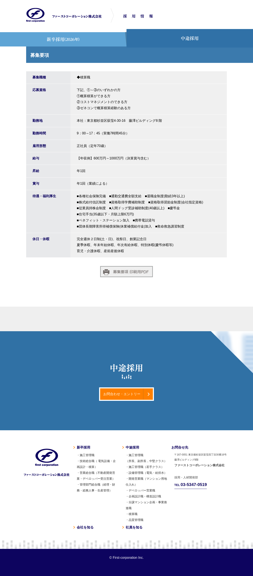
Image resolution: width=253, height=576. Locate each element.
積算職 (133, 514)
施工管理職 (87, 455)
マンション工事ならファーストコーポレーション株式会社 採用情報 (64, 15)
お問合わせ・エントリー (121, 394)
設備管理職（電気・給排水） (148, 472)
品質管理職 (136, 520)
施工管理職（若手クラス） (146, 467)
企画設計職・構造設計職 (145, 496)
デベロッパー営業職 (142, 490)
